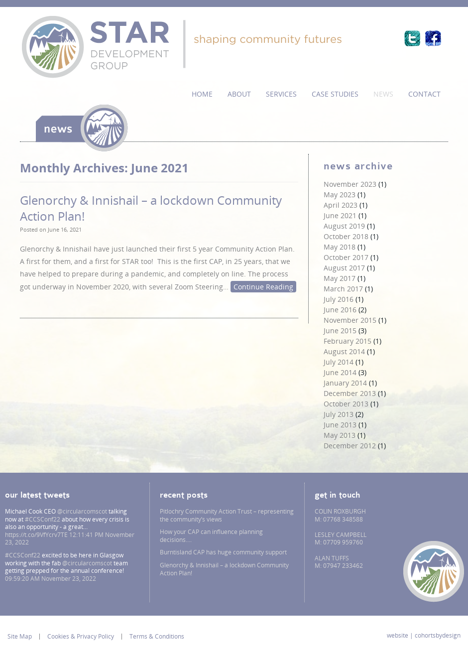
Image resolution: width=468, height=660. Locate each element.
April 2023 (340, 205)
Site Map (19, 637)
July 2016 (338, 299)
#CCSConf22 (42, 519)
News (383, 94)
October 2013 (346, 403)
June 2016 (340, 309)
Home (202, 94)
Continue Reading (263, 286)
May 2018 (339, 247)
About (239, 94)
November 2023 (350, 184)
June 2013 (340, 424)
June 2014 (340, 372)
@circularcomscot (82, 511)
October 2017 (346, 257)
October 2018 (346, 236)
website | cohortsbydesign (424, 636)
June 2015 (340, 330)
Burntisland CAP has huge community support (223, 552)
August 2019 (344, 226)
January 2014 (345, 383)
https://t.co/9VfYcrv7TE (36, 534)
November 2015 (350, 320)
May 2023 (339, 194)
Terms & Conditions (156, 637)
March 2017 (343, 288)
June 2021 (340, 215)
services (281, 94)
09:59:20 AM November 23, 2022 (50, 578)
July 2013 (338, 414)
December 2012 (350, 445)
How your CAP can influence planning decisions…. (211, 536)
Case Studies (335, 94)
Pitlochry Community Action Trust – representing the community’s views (227, 515)
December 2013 (350, 393)
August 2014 (344, 351)
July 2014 (338, 362)
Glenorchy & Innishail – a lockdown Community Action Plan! (151, 208)
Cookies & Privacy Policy (80, 637)
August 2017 (344, 267)
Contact (424, 94)
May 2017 (339, 278)
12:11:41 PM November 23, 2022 (69, 538)
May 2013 (339, 435)
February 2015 (347, 341)
